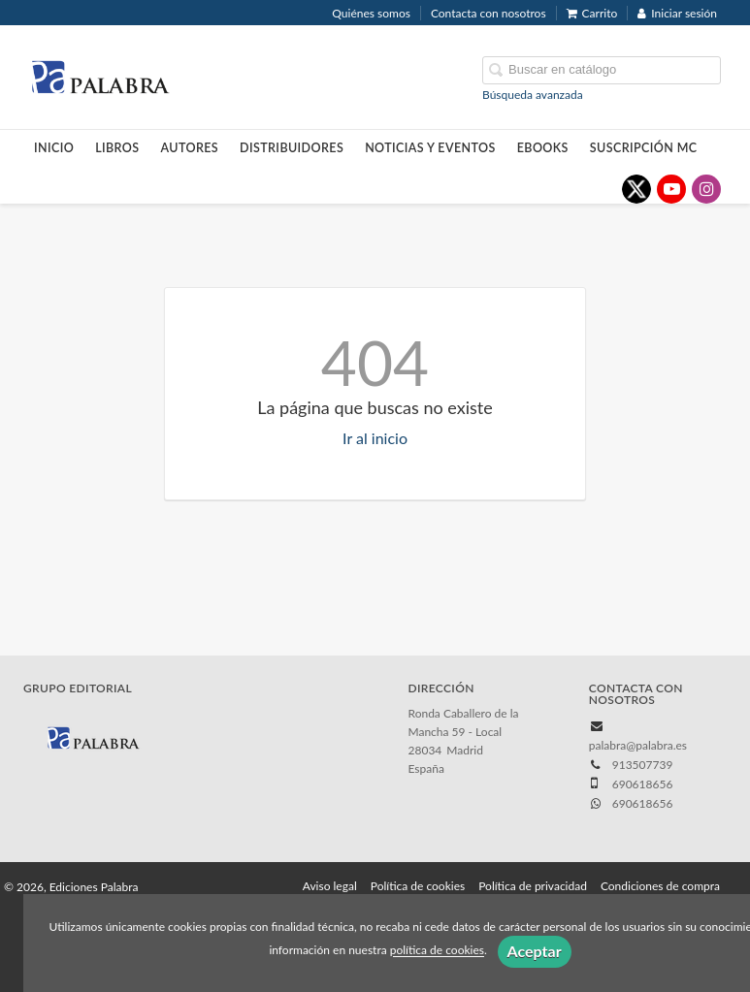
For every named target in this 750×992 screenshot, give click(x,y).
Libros (117, 148)
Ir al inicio (375, 438)
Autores (190, 148)
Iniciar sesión (677, 13)
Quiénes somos (371, 13)
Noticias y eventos (430, 148)
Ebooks (543, 148)
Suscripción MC (644, 148)
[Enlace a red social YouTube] (671, 189)
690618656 (642, 803)
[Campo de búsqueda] (601, 70)
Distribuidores (291, 148)
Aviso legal (330, 886)
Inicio (54, 148)
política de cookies (437, 951)
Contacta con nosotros (488, 13)
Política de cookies (418, 886)
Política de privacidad (532, 886)
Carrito (592, 13)
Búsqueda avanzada (532, 94)
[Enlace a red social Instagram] (706, 189)
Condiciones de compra (660, 886)
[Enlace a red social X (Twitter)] (636, 189)
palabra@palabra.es (638, 745)
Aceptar (534, 951)
